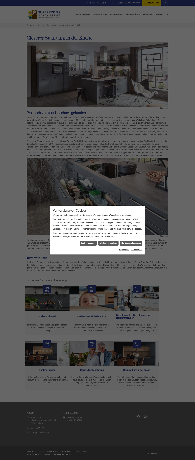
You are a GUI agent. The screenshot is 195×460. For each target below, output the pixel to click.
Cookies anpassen (88, 243)
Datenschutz (136, 250)
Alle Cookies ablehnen (108, 243)
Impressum (124, 250)
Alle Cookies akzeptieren (131, 243)
